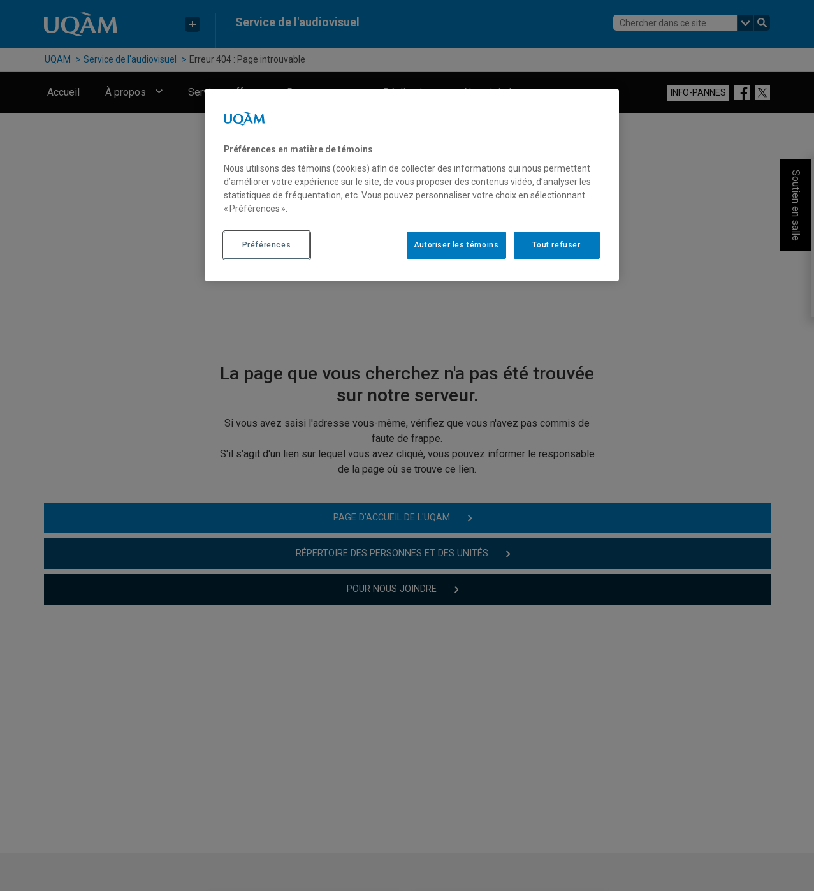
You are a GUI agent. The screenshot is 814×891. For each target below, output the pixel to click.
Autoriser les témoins (456, 244)
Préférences (266, 244)
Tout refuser (556, 244)
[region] (412, 185)
